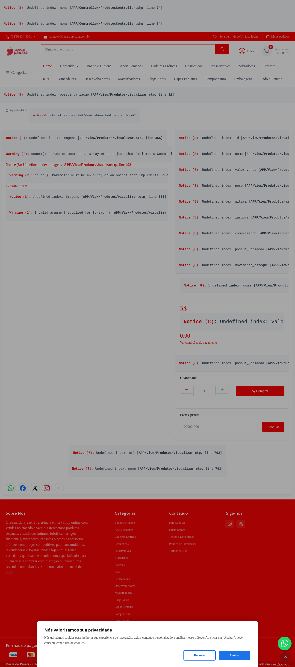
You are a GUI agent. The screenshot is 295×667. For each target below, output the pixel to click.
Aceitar (235, 655)
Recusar (199, 655)
